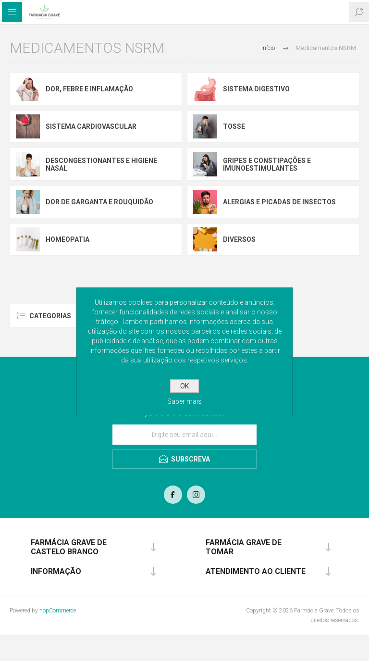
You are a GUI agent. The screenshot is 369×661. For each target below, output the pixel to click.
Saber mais (184, 401)
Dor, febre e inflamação (89, 89)
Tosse (234, 126)
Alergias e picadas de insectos (279, 202)
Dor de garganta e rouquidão (99, 202)
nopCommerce (57, 610)
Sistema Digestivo (256, 89)
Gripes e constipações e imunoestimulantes (267, 164)
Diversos (239, 239)
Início (268, 47)
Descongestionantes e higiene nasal (101, 164)
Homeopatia (67, 239)
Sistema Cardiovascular (91, 126)
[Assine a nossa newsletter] (184, 434)
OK (184, 386)
